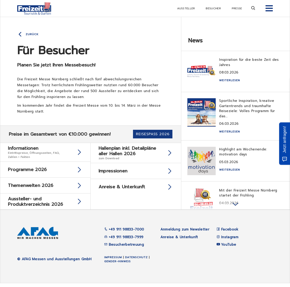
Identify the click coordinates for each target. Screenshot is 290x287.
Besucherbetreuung (124, 248)
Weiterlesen (230, 81)
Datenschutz (136, 261)
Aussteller (186, 8)
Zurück (32, 34)
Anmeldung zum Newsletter (184, 233)
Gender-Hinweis (117, 265)
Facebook (229, 233)
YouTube (228, 248)
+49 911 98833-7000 (124, 233)
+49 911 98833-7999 (123, 240)
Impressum (113, 261)
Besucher (213, 8)
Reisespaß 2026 (152, 134)
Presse (237, 8)
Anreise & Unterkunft (179, 240)
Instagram (229, 240)
